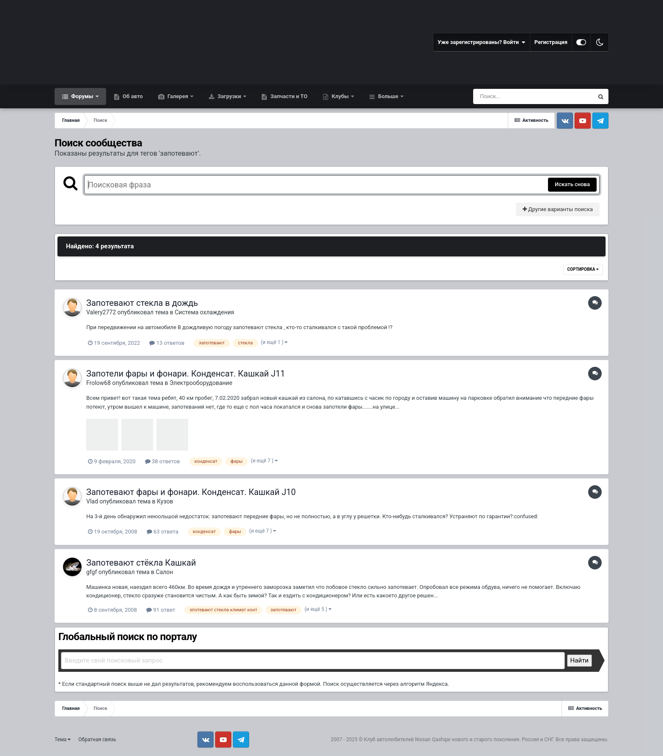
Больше (388, 96)
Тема (63, 739)
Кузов (165, 501)
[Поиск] (517, 96)
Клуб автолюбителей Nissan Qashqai (407, 739)
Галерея (178, 96)
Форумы (82, 96)
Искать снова (572, 184)
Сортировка (583, 269)
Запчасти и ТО (288, 96)
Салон (164, 572)
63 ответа (162, 531)
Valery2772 (101, 312)
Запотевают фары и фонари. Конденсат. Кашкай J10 (191, 492)
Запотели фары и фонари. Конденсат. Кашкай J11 (185, 373)
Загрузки (229, 96)
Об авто (132, 96)
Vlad (92, 501)
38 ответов (162, 461)
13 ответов (166, 343)
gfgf (91, 572)
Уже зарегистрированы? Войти (482, 42)
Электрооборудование (201, 382)
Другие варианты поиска (558, 209)
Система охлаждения (204, 312)
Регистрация (550, 42)
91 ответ (160, 610)
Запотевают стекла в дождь (142, 303)
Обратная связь (97, 739)
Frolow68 (98, 382)
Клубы (340, 96)
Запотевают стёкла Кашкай (141, 563)
